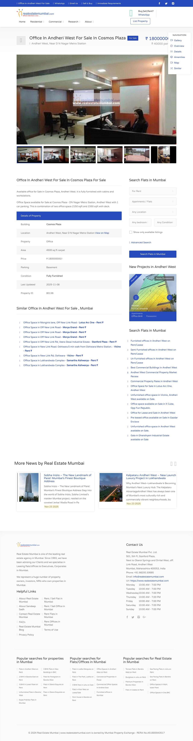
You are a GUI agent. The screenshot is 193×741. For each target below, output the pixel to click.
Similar (175, 68)
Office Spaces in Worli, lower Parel (159, 686)
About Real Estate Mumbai (28, 600)
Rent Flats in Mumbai (50, 615)
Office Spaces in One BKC (160, 693)
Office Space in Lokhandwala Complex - (60, 360)
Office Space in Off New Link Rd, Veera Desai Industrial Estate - (69, 342)
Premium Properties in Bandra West (134, 683)
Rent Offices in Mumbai (52, 623)
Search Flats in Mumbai (152, 254)
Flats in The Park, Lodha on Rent (82, 678)
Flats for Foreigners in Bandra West (51, 678)
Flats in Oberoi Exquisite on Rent (54, 693)
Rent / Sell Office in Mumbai (54, 608)
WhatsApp (60, 3)
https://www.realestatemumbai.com (149, 580)
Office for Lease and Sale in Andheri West (153, 412)
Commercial (55, 21)
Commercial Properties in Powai (106, 678)
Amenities (177, 57)
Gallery (176, 40)
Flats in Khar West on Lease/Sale (80, 691)
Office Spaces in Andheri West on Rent (106, 670)
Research (73, 21)
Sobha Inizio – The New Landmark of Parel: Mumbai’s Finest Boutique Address (67, 478)
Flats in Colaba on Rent (135, 690)
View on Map (102, 233)
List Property (140, 21)
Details (175, 51)
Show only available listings (148, 232)
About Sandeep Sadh (27, 608)
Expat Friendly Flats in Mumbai (27, 701)
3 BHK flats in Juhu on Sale (82, 685)
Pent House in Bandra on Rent (82, 698)
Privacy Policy (26, 634)
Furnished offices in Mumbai (104, 693)
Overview (177, 46)
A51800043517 (156, 732)
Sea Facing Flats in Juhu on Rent (160, 670)
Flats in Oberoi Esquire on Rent (53, 686)
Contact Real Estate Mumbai (29, 615)
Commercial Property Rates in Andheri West (154, 381)
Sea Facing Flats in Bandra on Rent (160, 678)
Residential (36, 21)
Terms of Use (51, 629)
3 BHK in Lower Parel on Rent (28, 686)
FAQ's (22, 622)
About (88, 21)
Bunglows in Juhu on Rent (136, 677)
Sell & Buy (87, 3)
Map (174, 62)
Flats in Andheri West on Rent (28, 670)
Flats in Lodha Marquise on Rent (82, 670)
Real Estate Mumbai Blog (30, 628)
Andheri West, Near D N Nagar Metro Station (58, 43)
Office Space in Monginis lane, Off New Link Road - (63, 322)
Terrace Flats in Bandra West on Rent (135, 670)
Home (22, 21)
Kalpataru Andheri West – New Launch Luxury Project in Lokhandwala (151, 476)
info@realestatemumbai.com (148, 576)
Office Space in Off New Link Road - (54, 327)
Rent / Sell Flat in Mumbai (53, 600)
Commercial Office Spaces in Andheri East (107, 686)
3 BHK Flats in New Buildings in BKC (51, 670)
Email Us (74, 3)
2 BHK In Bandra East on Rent (28, 678)
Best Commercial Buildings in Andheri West (154, 367)
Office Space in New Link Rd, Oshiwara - (53, 355)
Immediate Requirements (109, 3)
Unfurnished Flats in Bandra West (30, 693)
